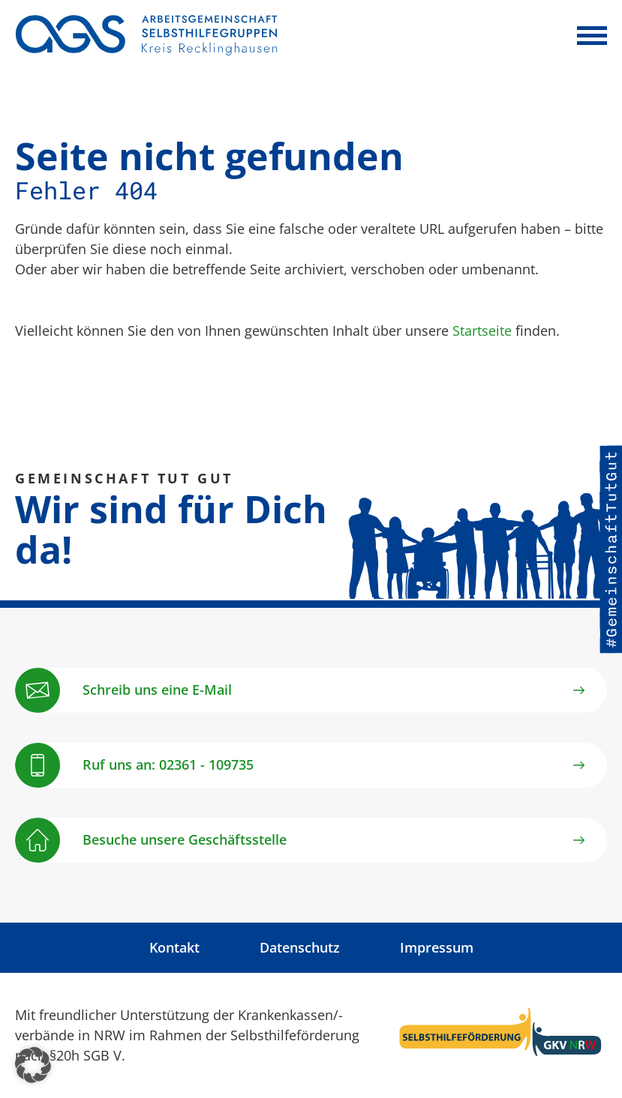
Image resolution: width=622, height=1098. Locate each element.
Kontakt (174, 947)
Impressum (436, 947)
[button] (33, 1065)
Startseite (482, 331)
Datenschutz (300, 947)
